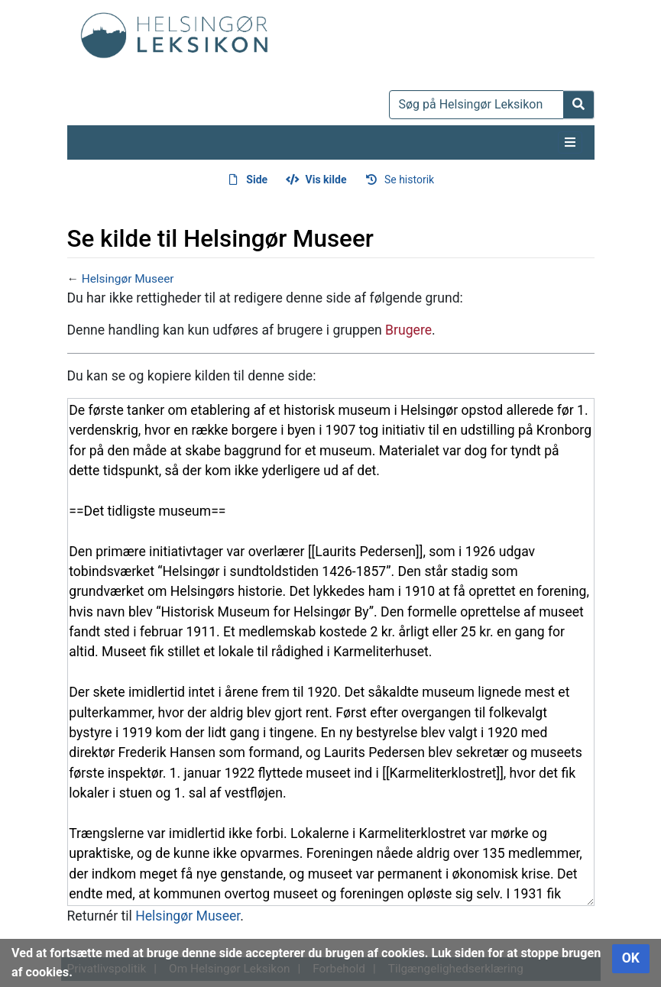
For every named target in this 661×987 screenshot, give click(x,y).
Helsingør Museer (128, 279)
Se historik (409, 179)
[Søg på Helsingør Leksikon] (476, 104)
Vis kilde (326, 179)
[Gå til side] (579, 104)
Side (256, 179)
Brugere (408, 330)
